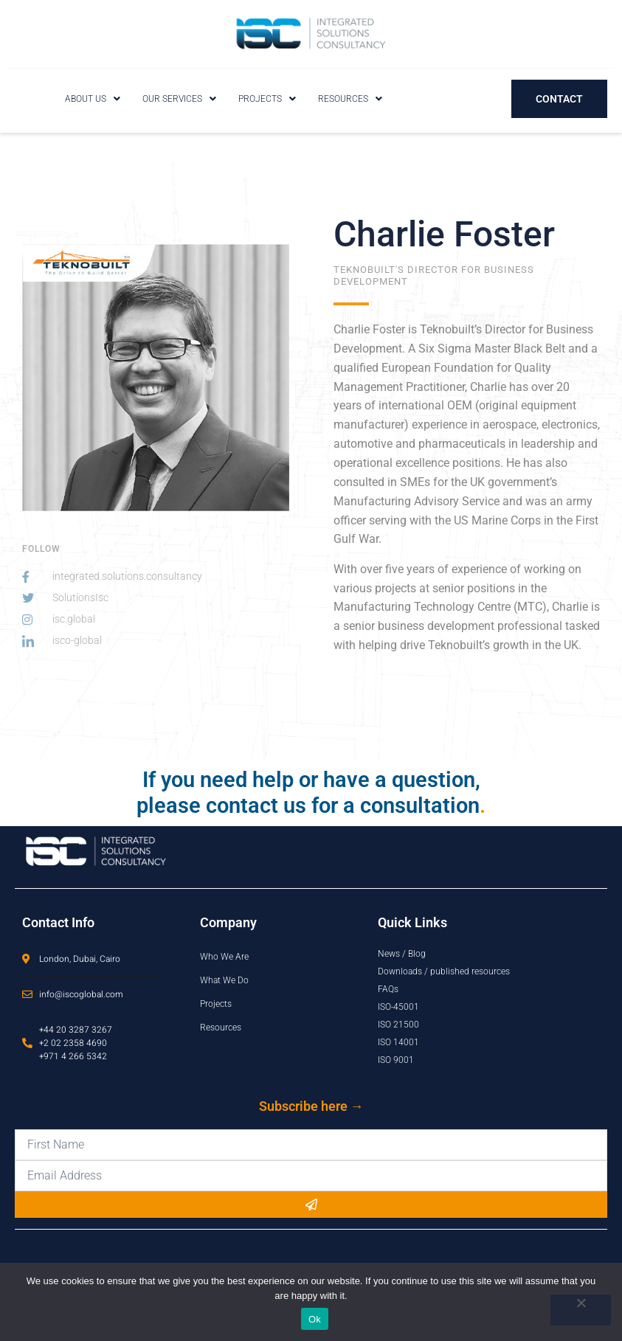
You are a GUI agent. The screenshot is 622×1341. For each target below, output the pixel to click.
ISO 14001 (398, 1042)
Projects (267, 99)
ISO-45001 (398, 1007)
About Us (92, 99)
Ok (314, 1319)
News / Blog (402, 954)
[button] (92, 98)
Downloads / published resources (444, 971)
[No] (580, 1310)
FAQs (388, 989)
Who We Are (224, 957)
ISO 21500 (398, 1024)
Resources (350, 99)
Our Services (179, 99)
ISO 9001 (396, 1060)
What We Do (224, 980)
